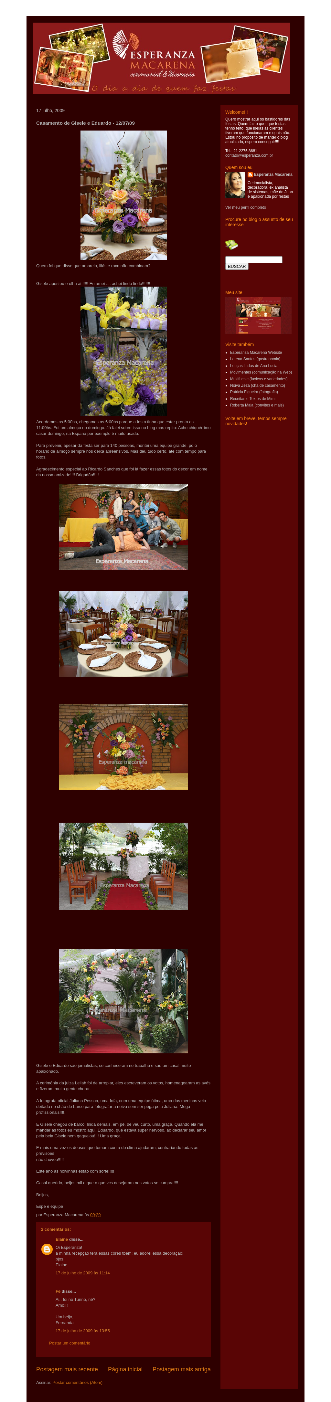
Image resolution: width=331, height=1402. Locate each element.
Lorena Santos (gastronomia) (255, 359)
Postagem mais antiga (182, 1369)
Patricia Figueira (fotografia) (254, 392)
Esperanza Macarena (273, 174)
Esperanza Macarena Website (256, 352)
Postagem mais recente (67, 1369)
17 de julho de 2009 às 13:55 (83, 1330)
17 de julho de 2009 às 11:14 (83, 1272)
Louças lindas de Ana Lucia (253, 366)
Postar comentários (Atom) (78, 1382)
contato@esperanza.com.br (249, 155)
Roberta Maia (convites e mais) (257, 405)
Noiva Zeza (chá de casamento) (257, 385)
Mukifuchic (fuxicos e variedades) (258, 379)
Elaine (62, 1239)
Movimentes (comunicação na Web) (261, 372)
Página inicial (125, 1369)
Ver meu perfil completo (245, 207)
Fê (58, 1291)
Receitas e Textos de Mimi (252, 398)
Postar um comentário (69, 1343)
